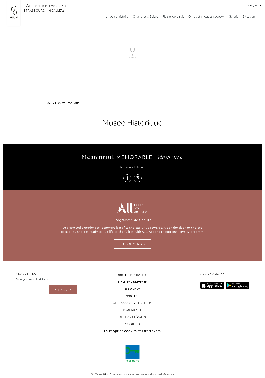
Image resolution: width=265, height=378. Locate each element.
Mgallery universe (132, 282)
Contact (132, 296)
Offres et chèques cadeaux (206, 16)
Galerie (234, 16)
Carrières (132, 324)
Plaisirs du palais (173, 16)
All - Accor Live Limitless (132, 303)
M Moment (132, 289)
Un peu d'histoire (116, 16)
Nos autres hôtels (132, 275)
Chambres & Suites (145, 16)
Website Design (166, 374)
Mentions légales (132, 317)
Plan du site (132, 310)
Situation (249, 16)
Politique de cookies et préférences (132, 331)
